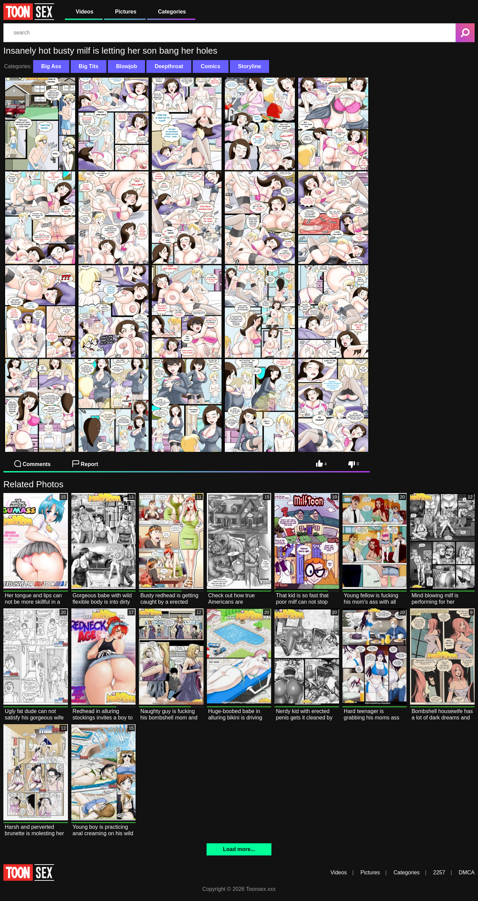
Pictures (125, 12)
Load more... (239, 849)
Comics (210, 66)
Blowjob (126, 66)
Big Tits (88, 66)
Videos (84, 12)
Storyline (249, 66)
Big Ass (51, 66)
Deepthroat (168, 66)
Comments (32, 463)
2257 (439, 872)
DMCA (467, 872)
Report (85, 463)
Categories (172, 12)
